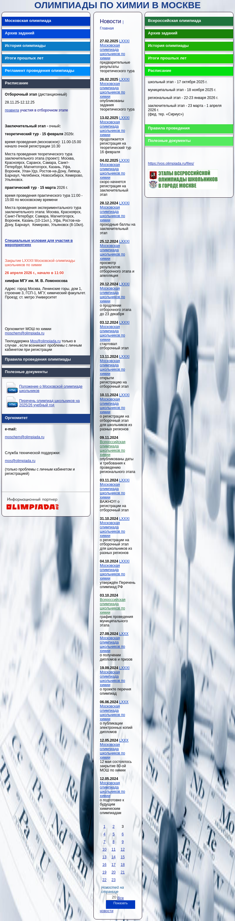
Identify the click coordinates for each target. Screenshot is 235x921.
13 (104, 857)
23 (113, 880)
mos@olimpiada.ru (20, 461)
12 (123, 849)
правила (12, 110)
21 (123, 872)
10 (104, 849)
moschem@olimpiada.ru (24, 333)
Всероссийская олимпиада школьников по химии (112, 448)
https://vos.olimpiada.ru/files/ (171, 163)
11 (113, 849)
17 (113, 865)
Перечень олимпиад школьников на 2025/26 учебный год (49, 403)
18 (123, 865)
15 (123, 857)
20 (113, 872)
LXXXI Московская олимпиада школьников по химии (114, 49)
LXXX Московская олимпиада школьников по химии (114, 642)
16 (104, 865)
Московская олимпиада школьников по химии (112, 789)
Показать (121, 903)
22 (104, 880)
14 (113, 857)
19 (104, 872)
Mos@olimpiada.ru (45, 341)
